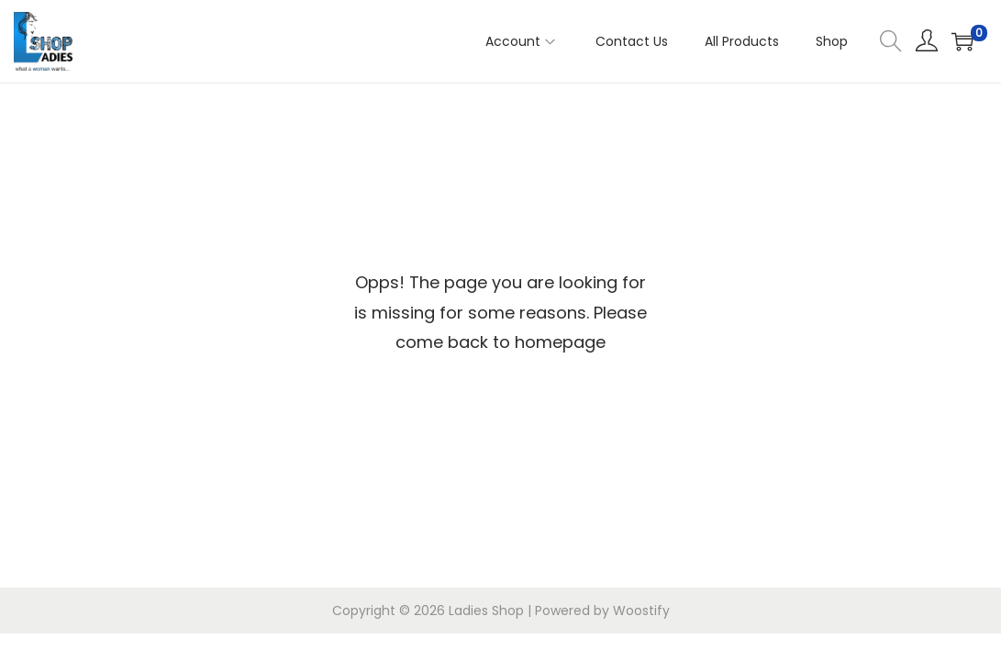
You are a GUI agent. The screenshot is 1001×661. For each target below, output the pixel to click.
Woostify (641, 610)
